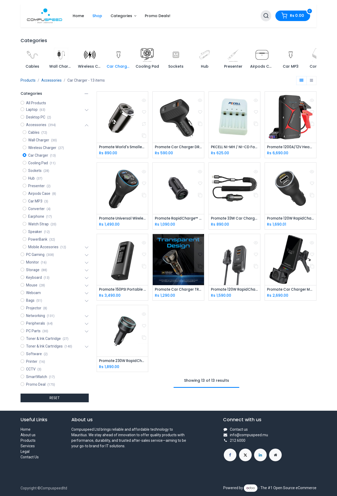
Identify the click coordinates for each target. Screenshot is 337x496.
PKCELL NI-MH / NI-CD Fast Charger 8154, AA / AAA (234, 147)
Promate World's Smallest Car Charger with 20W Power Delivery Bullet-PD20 (122, 147)
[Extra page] (275, 455)
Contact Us (30, 457)
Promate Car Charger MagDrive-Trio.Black (290, 290)
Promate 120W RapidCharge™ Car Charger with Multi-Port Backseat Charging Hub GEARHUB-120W (234, 290)
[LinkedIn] (260, 455)
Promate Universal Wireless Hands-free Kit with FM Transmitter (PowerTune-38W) (122, 219)
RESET (54, 397)
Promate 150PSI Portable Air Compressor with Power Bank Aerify (122, 290)
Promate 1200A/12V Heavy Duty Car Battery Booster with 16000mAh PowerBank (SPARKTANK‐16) (290, 147)
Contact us (239, 429)
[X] (245, 455)
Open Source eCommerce (294, 488)
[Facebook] (230, 455)
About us (28, 435)
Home (26, 429)
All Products (36, 103)
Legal (25, 451)
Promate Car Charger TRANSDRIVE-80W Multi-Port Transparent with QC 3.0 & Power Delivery (178, 290)
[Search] (266, 16)
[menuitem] (78, 16)
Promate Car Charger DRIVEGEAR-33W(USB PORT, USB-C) (178, 147)
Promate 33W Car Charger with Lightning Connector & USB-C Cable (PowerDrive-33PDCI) (234, 219)
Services (28, 446)
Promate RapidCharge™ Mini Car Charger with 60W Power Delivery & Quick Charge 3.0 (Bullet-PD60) (178, 219)
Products (28, 80)
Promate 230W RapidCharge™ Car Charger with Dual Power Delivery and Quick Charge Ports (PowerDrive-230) (122, 362)
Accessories (51, 80)
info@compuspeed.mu (249, 435)
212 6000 (237, 440)
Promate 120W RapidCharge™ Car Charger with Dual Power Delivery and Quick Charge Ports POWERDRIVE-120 (290, 219)
